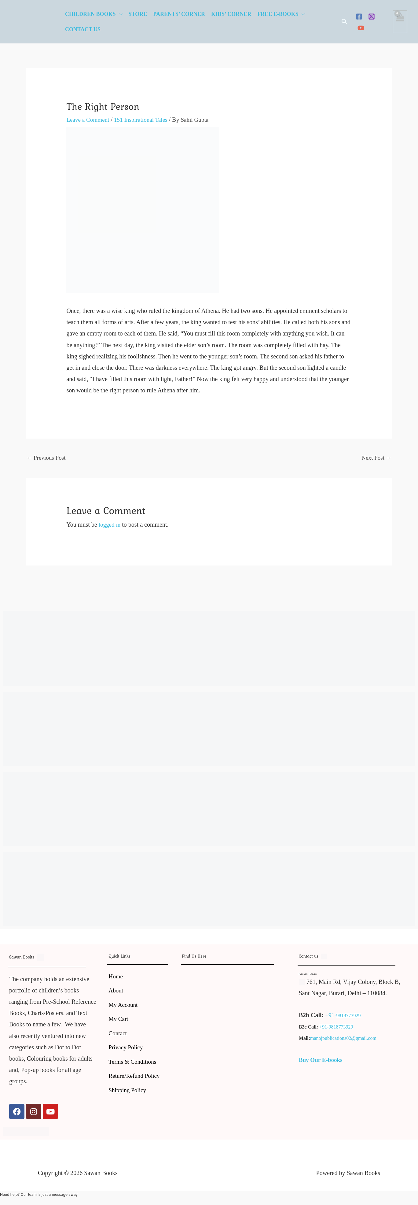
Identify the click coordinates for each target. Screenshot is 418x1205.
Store (138, 14)
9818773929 (349, 1016)
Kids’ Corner (231, 14)
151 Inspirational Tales (144, 119)
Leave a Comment (88, 119)
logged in (110, 525)
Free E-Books (278, 14)
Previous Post (46, 457)
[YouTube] (361, 28)
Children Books (90, 14)
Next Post (376, 457)
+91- (331, 1015)
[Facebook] (359, 16)
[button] (345, 22)
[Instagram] (371, 16)
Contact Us (83, 29)
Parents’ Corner (179, 14)
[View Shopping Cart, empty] (400, 21)
